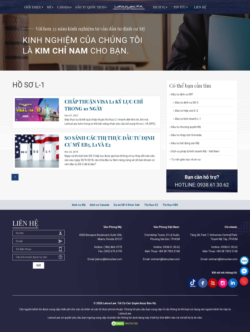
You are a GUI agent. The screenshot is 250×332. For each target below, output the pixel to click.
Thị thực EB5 (170, 204)
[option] (125, 35)
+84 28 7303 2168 (169, 251)
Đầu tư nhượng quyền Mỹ (185, 126)
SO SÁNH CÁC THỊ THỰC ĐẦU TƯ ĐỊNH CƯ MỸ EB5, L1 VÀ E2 (110, 141)
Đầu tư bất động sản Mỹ (184, 143)
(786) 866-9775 (113, 247)
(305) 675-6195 (113, 251)
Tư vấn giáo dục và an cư (185, 159)
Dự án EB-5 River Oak (127, 204)
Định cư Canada (99, 204)
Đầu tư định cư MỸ (181, 94)
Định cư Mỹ (79, 204)
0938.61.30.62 (213, 185)
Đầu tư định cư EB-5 (185, 102)
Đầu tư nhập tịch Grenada (185, 135)
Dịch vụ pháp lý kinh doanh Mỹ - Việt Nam (194, 151)
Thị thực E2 (151, 204)
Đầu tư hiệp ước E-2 (185, 110)
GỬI (38, 265)
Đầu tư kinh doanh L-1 (187, 118)
